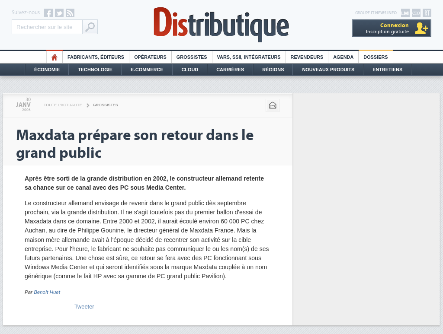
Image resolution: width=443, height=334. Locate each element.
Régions (273, 69)
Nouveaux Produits (328, 69)
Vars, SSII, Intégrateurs (249, 57)
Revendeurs (307, 57)
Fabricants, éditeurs (95, 57)
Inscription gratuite (387, 28)
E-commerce (147, 69)
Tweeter (84, 306)
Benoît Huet (47, 292)
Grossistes (192, 57)
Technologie (95, 69)
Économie (47, 69)
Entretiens (387, 69)
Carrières (230, 69)
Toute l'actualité (63, 105)
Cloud (190, 69)
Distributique (221, 24)
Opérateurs (150, 57)
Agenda (343, 57)
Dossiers (375, 57)
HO (54, 57)
